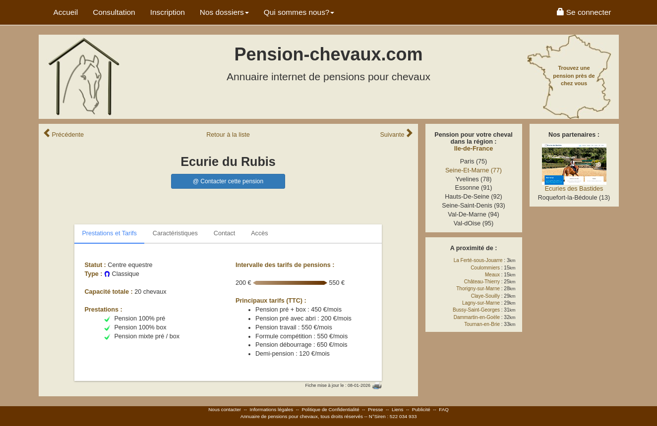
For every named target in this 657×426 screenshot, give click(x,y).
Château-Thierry (482, 281)
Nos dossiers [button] (224, 12)
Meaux (492, 274)
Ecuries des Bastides (574, 188)
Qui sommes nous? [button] (299, 12)
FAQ (444, 409)
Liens (397, 409)
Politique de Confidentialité (330, 409)
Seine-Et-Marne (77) (473, 170)
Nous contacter (224, 409)
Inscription (167, 12)
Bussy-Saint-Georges (476, 310)
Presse (375, 409)
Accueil (66, 12)
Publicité (421, 409)
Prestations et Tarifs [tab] (109, 233)
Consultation (114, 12)
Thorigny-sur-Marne (478, 288)
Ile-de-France (473, 148)
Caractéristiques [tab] (175, 233)
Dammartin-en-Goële (477, 317)
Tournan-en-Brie (482, 324)
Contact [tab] (224, 233)
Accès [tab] (259, 233)
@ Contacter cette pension (228, 181)
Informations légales (271, 409)
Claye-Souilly (485, 296)
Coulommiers (485, 267)
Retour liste (228, 134)
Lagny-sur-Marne (481, 303)
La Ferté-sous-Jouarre (478, 260)
